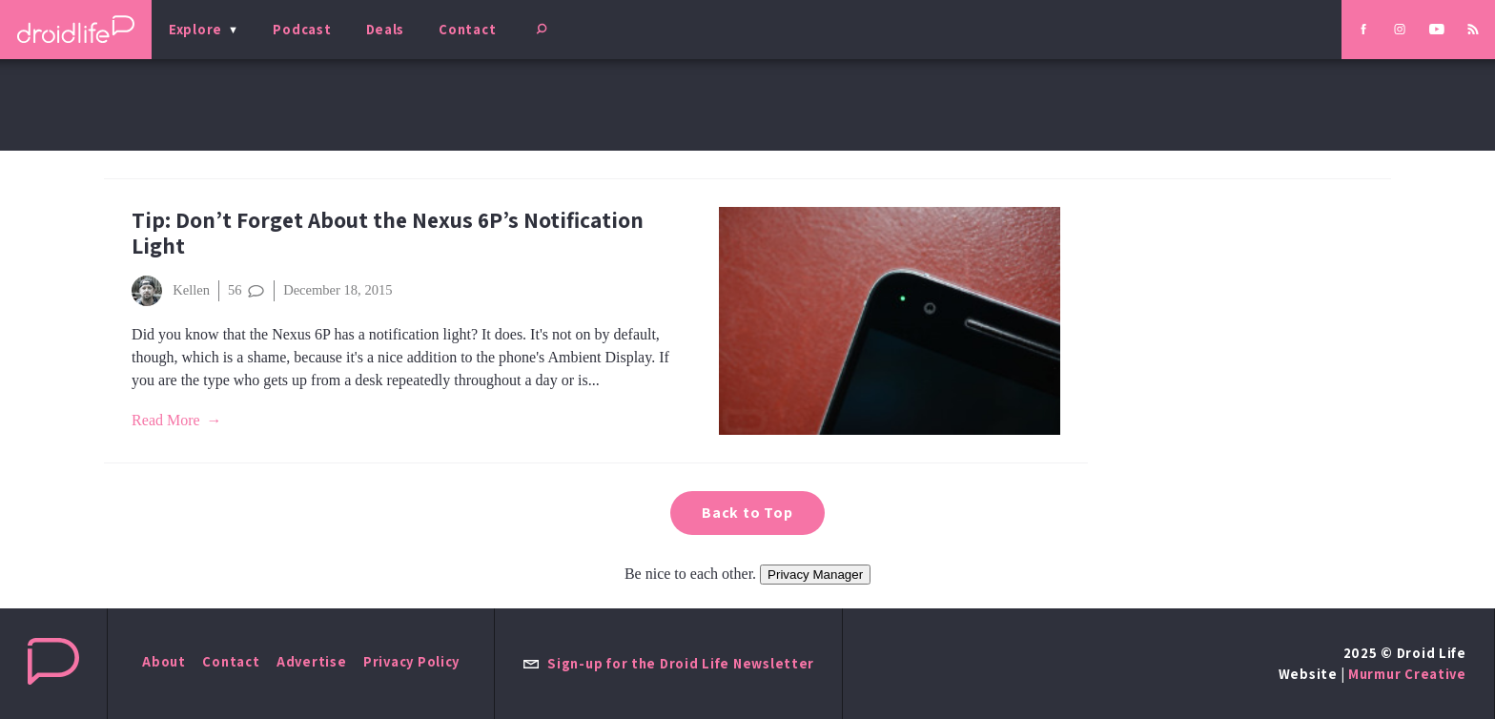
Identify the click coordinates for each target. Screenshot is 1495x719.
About (164, 661)
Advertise (311, 661)
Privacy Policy (411, 661)
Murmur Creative (1407, 674)
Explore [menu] (195, 29)
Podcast (302, 29)
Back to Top (747, 513)
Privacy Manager (815, 574)
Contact (467, 29)
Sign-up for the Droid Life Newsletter (668, 663)
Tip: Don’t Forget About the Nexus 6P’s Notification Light (388, 232)
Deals (385, 29)
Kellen (171, 291)
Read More (166, 420)
